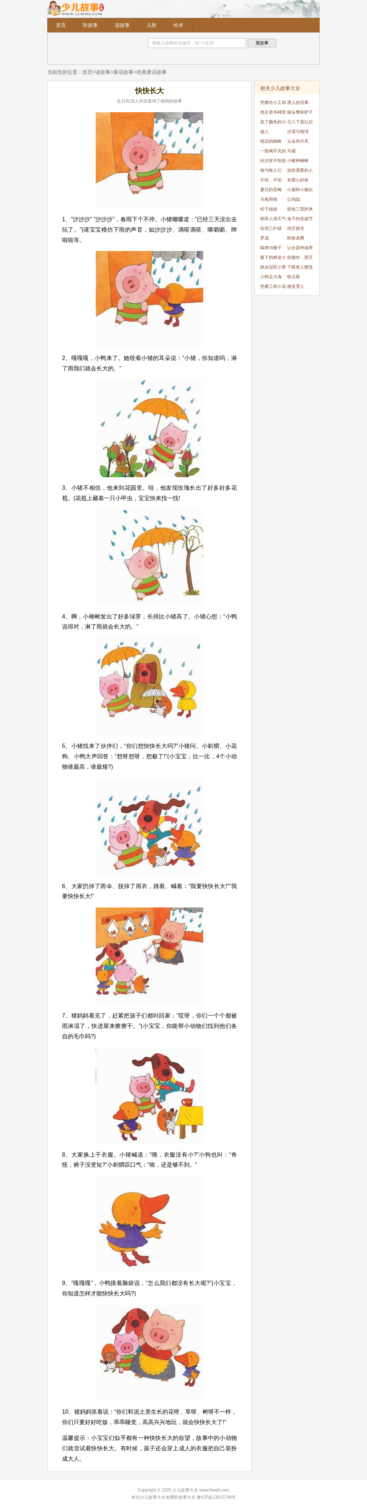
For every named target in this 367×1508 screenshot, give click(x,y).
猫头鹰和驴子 (300, 112)
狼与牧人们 (271, 170)
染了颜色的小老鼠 (273, 123)
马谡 (291, 150)
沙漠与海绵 (298, 131)
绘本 (178, 25)
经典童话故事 (152, 72)
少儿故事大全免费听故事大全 (168, 1497)
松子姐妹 (268, 209)
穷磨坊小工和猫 (273, 104)
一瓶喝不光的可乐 (273, 152)
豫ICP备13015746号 (216, 1497)
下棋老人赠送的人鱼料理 (300, 268)
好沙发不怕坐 (273, 160)
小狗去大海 (271, 276)
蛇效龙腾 (295, 238)
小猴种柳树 (298, 160)
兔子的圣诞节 (300, 218)
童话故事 (123, 72)
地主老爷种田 (273, 112)
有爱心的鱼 (298, 179)
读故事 (122, 25)
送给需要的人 (300, 170)
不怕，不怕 (271, 179)
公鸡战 (293, 199)
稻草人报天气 (273, 218)
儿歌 (152, 25)
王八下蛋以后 (300, 121)
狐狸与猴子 (271, 247)
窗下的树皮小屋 (273, 258)
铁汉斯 (293, 276)
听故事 (90, 25)
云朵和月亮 (298, 141)
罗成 (264, 238)
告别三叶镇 (271, 228)
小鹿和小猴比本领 (300, 191)
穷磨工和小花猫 (273, 287)
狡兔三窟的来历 (300, 210)
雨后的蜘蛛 (271, 141)
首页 (61, 25)
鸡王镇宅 (295, 228)
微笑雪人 (295, 286)
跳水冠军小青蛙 (273, 268)
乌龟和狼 (268, 199)
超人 (264, 131)
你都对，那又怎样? (300, 258)
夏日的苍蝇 (271, 189)
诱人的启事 (298, 102)
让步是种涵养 (300, 247)
